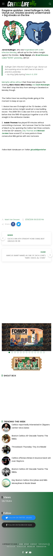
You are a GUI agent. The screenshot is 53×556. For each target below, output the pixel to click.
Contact (33, 544)
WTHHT (26, 544)
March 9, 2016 (31, 74)
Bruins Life (31, 547)
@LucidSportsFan (38, 149)
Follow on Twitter (20, 517)
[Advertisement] (26, 187)
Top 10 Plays (42, 544)
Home (21, 544)
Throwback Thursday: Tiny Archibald (29, 446)
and (41, 85)
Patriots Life (21, 547)
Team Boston (41, 547)
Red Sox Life (11, 547)
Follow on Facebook (20, 525)
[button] (13, 224)
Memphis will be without (12, 82)
